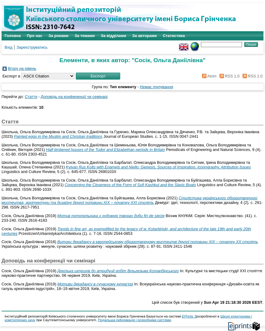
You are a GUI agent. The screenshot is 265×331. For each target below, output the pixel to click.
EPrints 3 (189, 316)
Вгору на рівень (22, 68)
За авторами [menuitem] (144, 35)
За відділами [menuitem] (113, 35)
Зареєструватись (32, 47)
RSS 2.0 (251, 76)
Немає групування (156, 87)
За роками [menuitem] (58, 35)
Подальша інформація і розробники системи (134, 320)
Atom (208, 76)
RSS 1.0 (228, 76)
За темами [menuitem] (85, 35)
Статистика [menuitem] (174, 35)
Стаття (31, 96)
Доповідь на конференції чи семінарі (74, 96)
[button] (98, 76)
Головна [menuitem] (13, 35)
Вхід (8, 47)
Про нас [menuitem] (34, 35)
